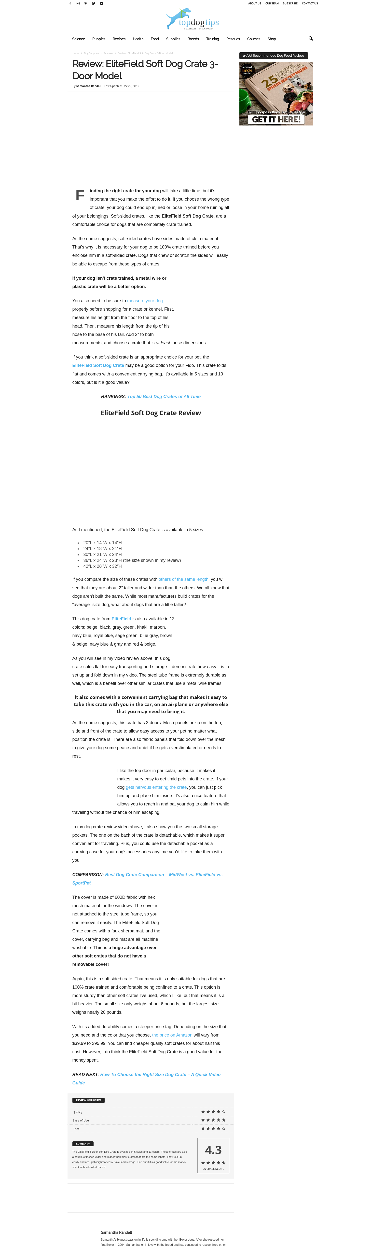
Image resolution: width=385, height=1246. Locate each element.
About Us (254, 3)
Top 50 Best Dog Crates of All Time (164, 396)
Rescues (233, 39)
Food (155, 39)
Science (78, 39)
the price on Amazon (172, 1018)
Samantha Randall (88, 86)
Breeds (193, 39)
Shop (272, 39)
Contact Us (310, 3)
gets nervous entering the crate (156, 787)
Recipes (119, 39)
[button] (310, 38)
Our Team (272, 3)
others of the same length (183, 579)
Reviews (108, 53)
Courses (253, 39)
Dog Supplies (91, 53)
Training (212, 39)
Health (138, 39)
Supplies (173, 39)
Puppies (98, 39)
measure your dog (145, 300)
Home (75, 53)
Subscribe (290, 3)
